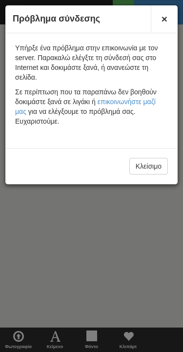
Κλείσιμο (149, 166)
